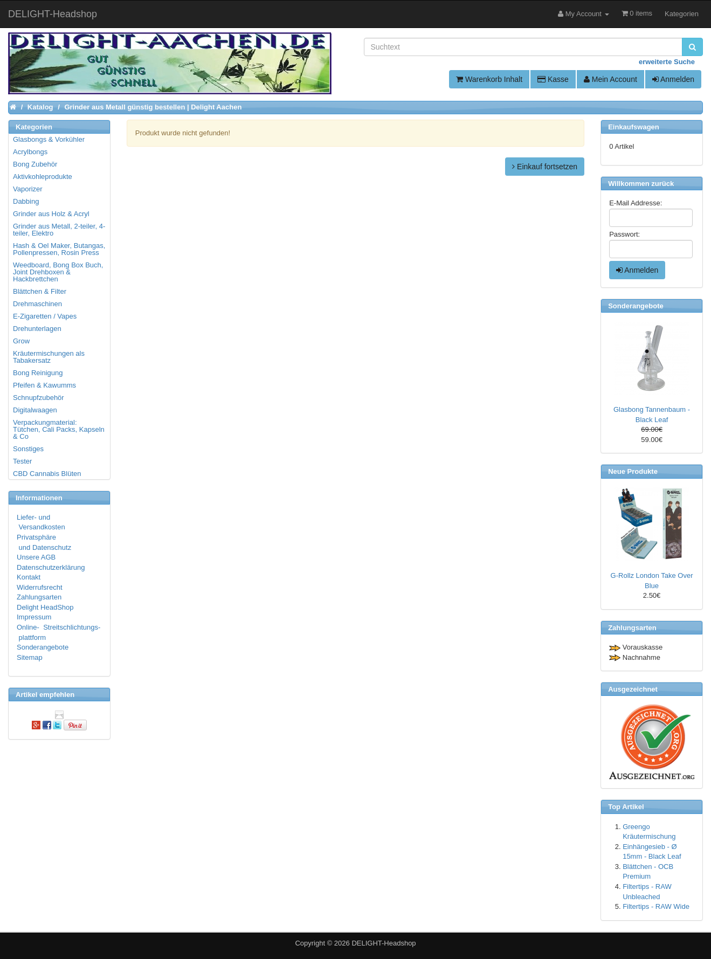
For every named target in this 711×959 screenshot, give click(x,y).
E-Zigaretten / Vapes (45, 316)
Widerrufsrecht (40, 587)
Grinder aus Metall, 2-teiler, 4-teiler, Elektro (59, 229)
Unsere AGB (36, 557)
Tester (22, 461)
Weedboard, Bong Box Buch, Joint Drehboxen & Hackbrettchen (58, 272)
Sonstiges (28, 449)
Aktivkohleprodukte (42, 177)
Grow (21, 341)
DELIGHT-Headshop (383, 943)
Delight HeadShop (45, 607)
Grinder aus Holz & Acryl (51, 214)
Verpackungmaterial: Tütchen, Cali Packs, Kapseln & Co (59, 429)
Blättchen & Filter (39, 291)
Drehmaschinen (37, 304)
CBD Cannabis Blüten (47, 474)
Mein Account (610, 79)
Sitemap (30, 657)
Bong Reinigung (38, 373)
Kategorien (682, 14)
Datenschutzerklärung (51, 567)
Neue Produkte (633, 471)
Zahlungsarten (39, 597)
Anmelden (673, 79)
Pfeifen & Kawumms (44, 385)
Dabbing (26, 201)
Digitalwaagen (35, 410)
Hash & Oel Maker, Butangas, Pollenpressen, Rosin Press (59, 249)
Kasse (553, 79)
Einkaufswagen (633, 127)
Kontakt (28, 577)
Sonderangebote (42, 647)
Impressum (34, 617)
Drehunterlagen (37, 329)
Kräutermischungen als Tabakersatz (49, 356)
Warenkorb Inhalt (489, 79)
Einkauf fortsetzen (544, 166)
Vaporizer (28, 189)
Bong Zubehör (35, 164)
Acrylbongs (30, 152)
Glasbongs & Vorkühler (49, 139)
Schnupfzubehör (38, 398)
